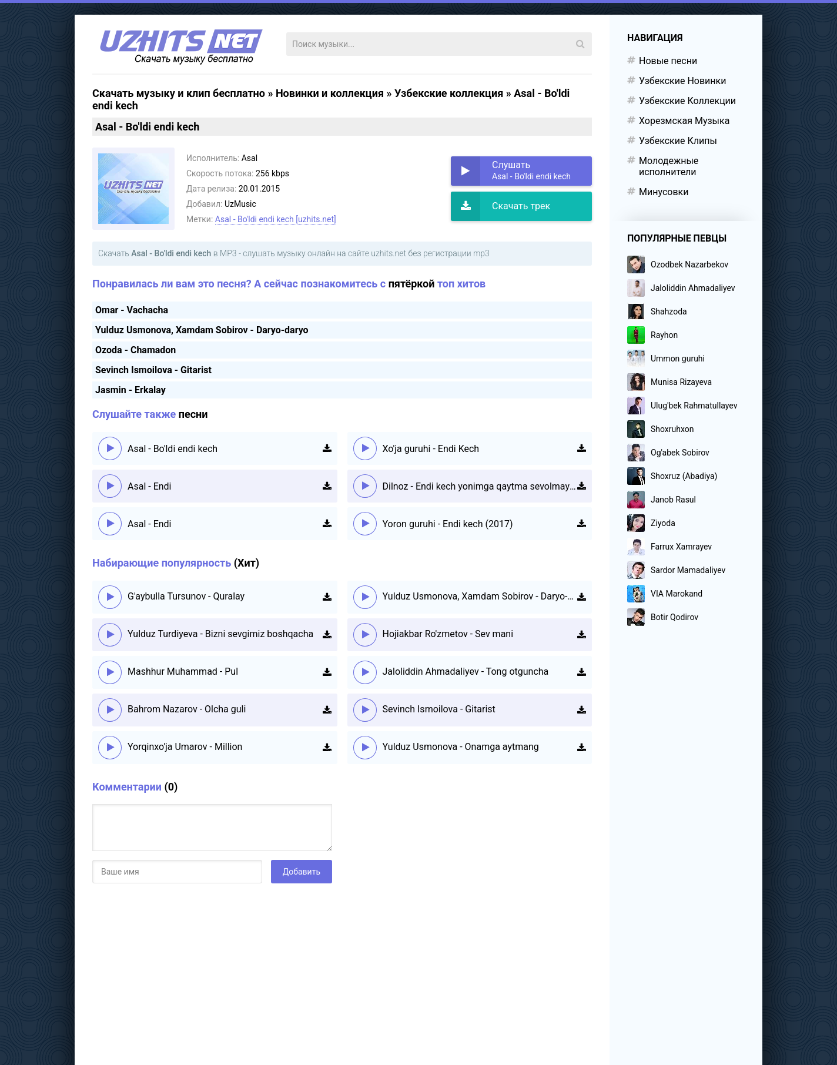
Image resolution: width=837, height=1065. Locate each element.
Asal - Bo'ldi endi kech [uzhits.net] (275, 219)
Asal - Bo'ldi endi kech (172, 448)
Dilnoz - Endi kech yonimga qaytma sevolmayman (480, 486)
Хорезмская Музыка (684, 120)
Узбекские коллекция (448, 93)
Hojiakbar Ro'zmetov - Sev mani (448, 633)
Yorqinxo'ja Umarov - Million (185, 746)
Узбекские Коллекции (687, 100)
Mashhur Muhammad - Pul (183, 671)
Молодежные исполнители (668, 166)
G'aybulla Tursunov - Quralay (186, 596)
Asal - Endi (150, 486)
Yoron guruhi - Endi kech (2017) (448, 524)
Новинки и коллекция (330, 93)
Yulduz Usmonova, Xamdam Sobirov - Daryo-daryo (202, 330)
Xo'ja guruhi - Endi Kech (431, 448)
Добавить (301, 871)
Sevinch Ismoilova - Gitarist (153, 370)
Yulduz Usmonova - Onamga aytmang (461, 746)
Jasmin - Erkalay (130, 390)
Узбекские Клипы (678, 140)
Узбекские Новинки (682, 80)
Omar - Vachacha (131, 310)
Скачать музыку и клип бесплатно (178, 93)
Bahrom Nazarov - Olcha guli (187, 709)
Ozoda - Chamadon (135, 350)
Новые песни (668, 60)
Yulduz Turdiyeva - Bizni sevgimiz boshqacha (220, 633)
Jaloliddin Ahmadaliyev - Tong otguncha (466, 671)
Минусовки (663, 191)
